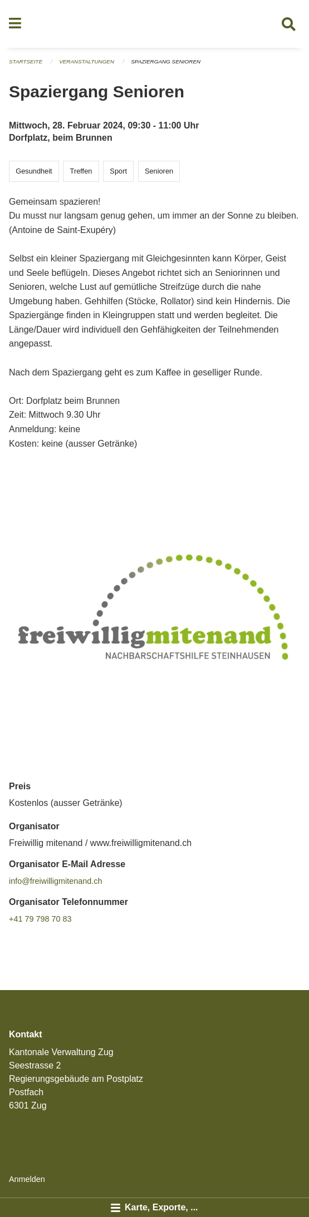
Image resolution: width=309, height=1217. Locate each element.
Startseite (25, 61)
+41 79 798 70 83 (40, 918)
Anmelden (27, 1179)
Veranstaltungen (86, 61)
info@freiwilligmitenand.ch (55, 881)
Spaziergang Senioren (165, 61)
